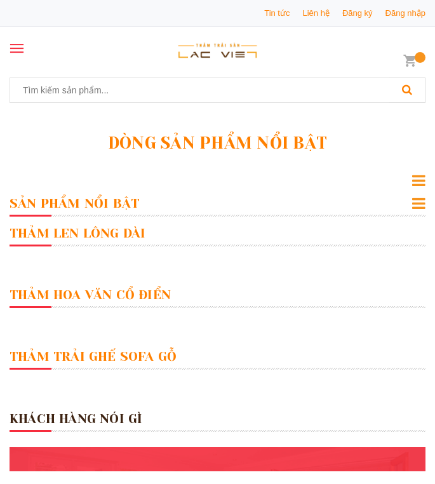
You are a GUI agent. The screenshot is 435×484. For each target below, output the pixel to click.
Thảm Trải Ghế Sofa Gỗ (93, 356)
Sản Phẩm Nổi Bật (74, 203)
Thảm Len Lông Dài (77, 233)
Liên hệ (315, 13)
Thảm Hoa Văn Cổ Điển (90, 295)
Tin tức (277, 13)
